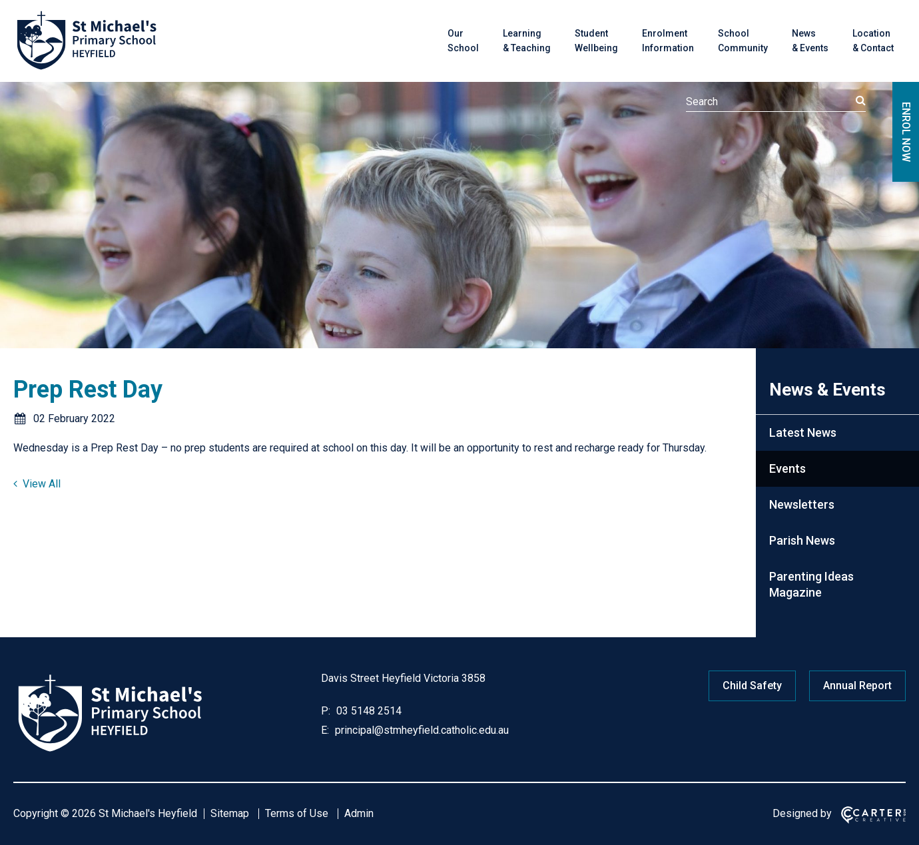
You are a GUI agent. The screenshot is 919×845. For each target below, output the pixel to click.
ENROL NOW (906, 132)
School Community (743, 40)
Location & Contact (873, 40)
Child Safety (752, 685)
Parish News (802, 540)
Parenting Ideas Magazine (811, 584)
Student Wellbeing (596, 40)
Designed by (802, 813)
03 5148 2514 (368, 710)
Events (787, 468)
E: (325, 730)
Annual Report (857, 685)
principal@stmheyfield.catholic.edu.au (420, 730)
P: (325, 710)
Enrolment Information (668, 40)
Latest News (802, 432)
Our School (463, 40)
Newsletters (801, 504)
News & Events (810, 40)
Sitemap (229, 813)
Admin (359, 813)
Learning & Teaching (527, 40)
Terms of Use (296, 813)
